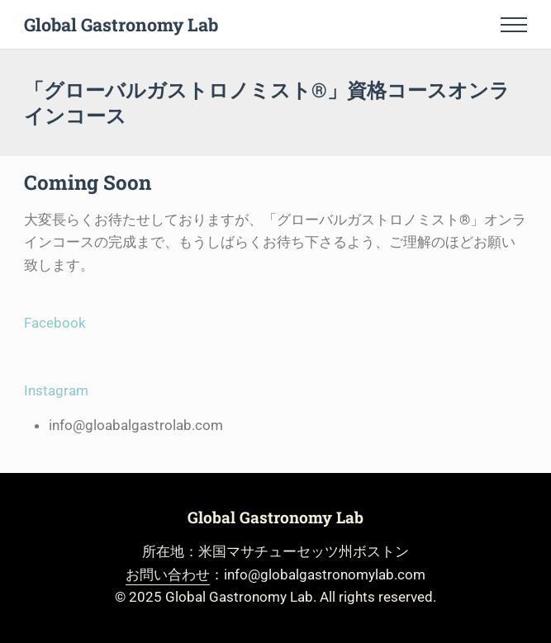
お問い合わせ (168, 574)
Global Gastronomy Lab (121, 24)
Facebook (55, 322)
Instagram (56, 390)
